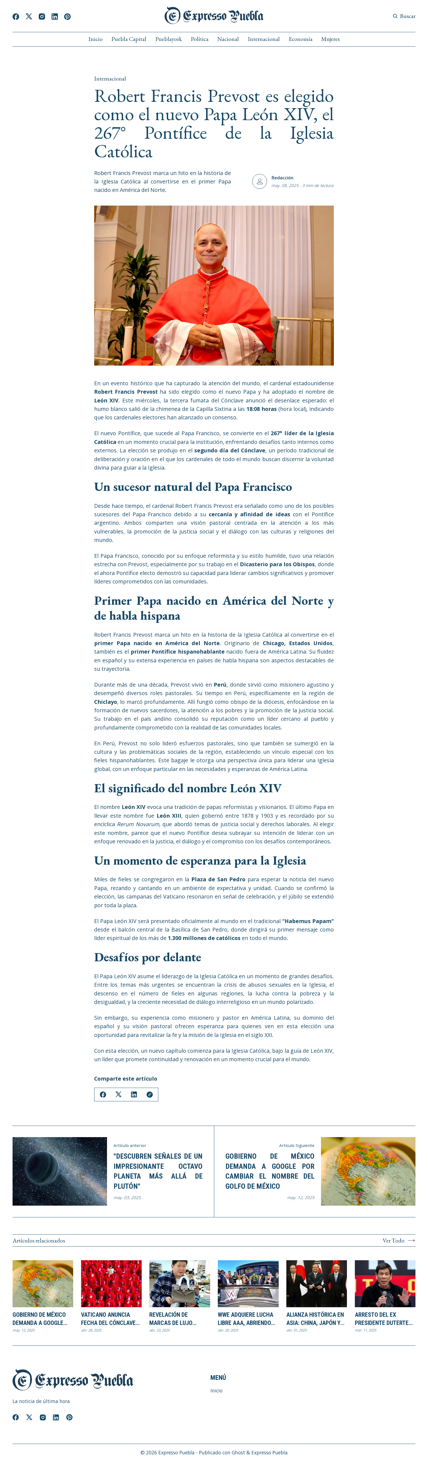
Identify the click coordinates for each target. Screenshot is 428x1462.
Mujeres (330, 39)
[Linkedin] (55, 16)
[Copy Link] (151, 1095)
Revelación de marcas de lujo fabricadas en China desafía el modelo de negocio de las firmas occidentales (179, 1320)
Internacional (264, 39)
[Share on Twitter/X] (119, 1095)
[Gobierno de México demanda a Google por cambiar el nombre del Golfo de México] (43, 1284)
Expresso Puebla (176, 1453)
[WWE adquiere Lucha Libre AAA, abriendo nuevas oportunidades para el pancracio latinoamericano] (248, 1284)
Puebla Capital (128, 39)
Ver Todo (399, 1241)
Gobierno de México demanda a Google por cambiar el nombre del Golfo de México (269, 1171)
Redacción (282, 177)
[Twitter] (29, 16)
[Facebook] (16, 16)
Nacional (228, 39)
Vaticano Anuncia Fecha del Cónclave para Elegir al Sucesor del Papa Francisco (108, 1320)
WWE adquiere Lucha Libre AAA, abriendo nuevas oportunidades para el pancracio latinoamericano (246, 1320)
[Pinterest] (67, 16)
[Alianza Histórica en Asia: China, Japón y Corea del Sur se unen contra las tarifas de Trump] (316, 1284)
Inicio (95, 39)
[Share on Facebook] (103, 1095)
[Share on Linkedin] (135, 1095)
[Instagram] (42, 16)
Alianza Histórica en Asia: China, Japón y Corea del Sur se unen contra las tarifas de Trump (315, 1320)
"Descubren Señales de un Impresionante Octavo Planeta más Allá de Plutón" (158, 1171)
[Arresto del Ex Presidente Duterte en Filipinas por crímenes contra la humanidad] (385, 1284)
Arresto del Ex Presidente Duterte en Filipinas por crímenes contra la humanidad (382, 1320)
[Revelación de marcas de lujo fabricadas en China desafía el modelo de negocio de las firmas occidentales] (179, 1284)
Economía (301, 39)
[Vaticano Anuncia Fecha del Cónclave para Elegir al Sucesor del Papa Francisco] (111, 1284)
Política (200, 39)
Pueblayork (168, 39)
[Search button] (404, 16)
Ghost (238, 1453)
